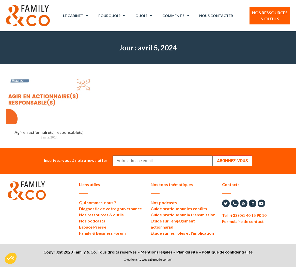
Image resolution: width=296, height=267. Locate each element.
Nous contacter (216, 15)
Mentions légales (157, 251)
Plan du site (187, 251)
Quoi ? (143, 15)
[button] (11, 258)
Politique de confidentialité (227, 251)
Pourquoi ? (111, 15)
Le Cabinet (75, 15)
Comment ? (175, 15)
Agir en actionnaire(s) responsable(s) (49, 132)
